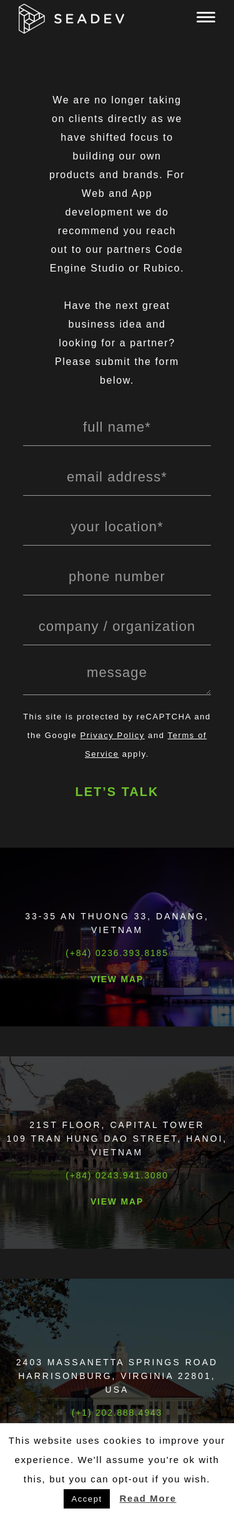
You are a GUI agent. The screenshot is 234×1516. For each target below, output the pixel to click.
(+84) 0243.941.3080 (117, 1175)
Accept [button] (86, 1499)
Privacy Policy (112, 735)
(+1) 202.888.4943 (117, 1413)
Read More (148, 1498)
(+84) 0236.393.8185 (117, 953)
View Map (117, 979)
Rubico (162, 268)
